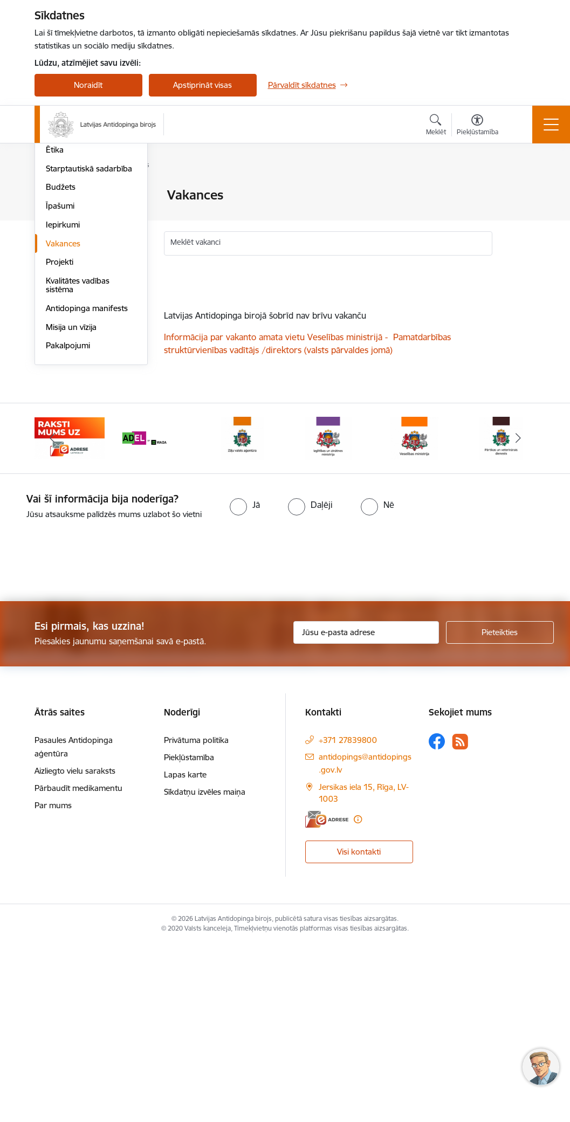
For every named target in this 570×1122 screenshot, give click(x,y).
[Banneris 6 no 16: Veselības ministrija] (414, 615)
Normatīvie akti (73, 289)
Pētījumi (60, 271)
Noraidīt (88, 85)
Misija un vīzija (71, 504)
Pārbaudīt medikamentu (78, 965)
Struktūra (63, 214)
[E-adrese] (326, 997)
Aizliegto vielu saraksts (75, 948)
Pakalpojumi (68, 523)
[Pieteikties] (500, 810)
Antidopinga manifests (87, 485)
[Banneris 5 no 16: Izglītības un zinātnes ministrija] (328, 615)
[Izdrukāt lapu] (520, 190)
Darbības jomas (74, 233)
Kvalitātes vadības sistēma (77, 462)
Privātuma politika (196, 917)
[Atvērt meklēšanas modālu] (436, 126)
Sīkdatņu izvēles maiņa (204, 969)
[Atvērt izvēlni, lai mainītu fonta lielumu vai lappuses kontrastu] (477, 126)
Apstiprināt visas (202, 85)
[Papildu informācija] (358, 997)
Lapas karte (185, 952)
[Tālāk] (518, 615)
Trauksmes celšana (80, 308)
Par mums (53, 983)
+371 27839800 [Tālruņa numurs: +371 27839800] (348, 917)
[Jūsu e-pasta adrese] (366, 810)
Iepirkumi (63, 402)
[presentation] (90, 739)
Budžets (60, 364)
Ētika (55, 327)
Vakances (63, 421)
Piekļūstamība (189, 935)
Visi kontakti (359, 1028)
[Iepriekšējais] (52, 615)
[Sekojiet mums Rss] (460, 919)
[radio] (245, 682)
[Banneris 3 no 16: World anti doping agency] (156, 615)
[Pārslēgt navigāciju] (551, 124)
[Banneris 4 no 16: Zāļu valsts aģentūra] (242, 615)
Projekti (59, 439)
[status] (328, 332)
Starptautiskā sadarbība (89, 346)
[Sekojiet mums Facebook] (437, 919)
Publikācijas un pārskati (88, 252)
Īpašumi (60, 383)
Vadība (58, 196)
